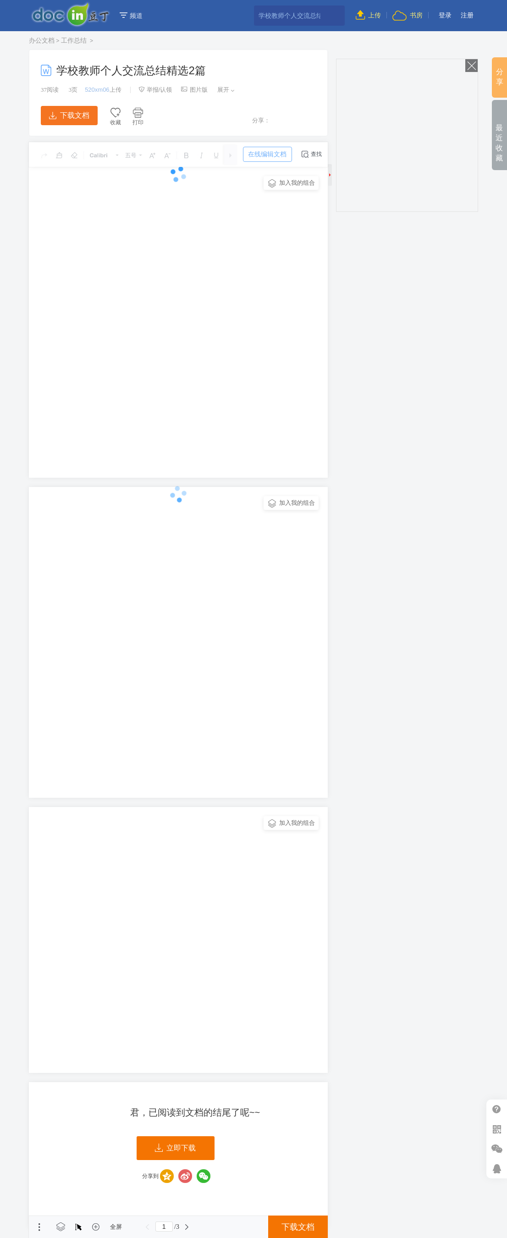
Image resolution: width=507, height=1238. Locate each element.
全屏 (116, 1226)
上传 (368, 15)
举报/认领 (155, 89)
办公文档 (42, 40)
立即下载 (175, 1148)
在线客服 (496, 1168)
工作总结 (74, 40)
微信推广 (496, 1149)
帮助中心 (496, 1109)
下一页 (187, 1227)
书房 (407, 15)
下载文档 (69, 115)
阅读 (50, 89)
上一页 (147, 1227)
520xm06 (97, 89)
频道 (131, 15)
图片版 (194, 89)
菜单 (39, 1227)
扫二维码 (496, 1129)
